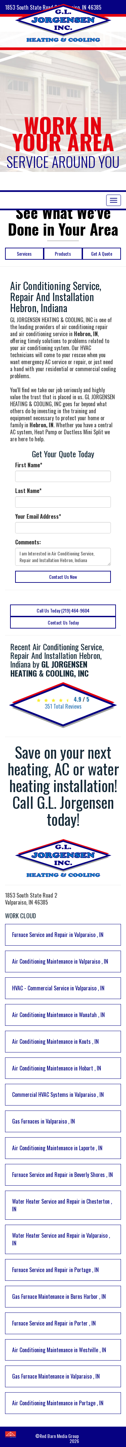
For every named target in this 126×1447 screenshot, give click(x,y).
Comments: (28, 542)
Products (63, 253)
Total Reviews (63, 706)
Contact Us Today (63, 622)
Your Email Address (38, 516)
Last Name (28, 491)
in (57, 935)
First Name (28, 465)
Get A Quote (101, 253)
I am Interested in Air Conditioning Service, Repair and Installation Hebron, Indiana (63, 557)
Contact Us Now (63, 576)
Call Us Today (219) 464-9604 (63, 610)
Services (24, 253)
